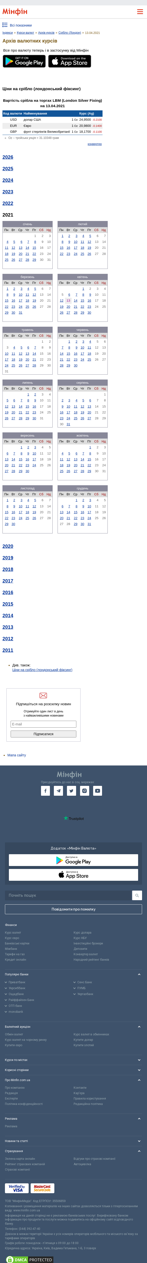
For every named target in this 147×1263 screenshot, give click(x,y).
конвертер (95, 144)
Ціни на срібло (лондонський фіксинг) (42, 670)
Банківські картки (17, 943)
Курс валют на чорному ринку (26, 1040)
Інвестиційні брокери (88, 943)
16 (68, 248)
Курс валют (13, 932)
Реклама (11, 1126)
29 (34, 260)
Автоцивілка (82, 1164)
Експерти (11, 1098)
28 (27, 260)
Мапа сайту (16, 755)
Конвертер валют (86, 954)
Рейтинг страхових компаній (25, 1164)
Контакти (80, 1087)
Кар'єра (79, 1093)
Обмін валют (14, 1034)
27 (20, 260)
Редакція (11, 1093)
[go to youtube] (97, 791)
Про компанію (14, 1087)
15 (34, 248)
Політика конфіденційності (24, 1104)
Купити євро (13, 1045)
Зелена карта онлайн (20, 1158)
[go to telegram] (58, 791)
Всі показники (21, 25)
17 (75, 248)
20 (20, 254)
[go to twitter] (71, 791)
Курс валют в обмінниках (91, 1034)
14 (27, 248)
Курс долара (82, 932)
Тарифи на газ (15, 954)
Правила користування (90, 1098)
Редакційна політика (88, 1104)
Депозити (80, 949)
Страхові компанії (17, 1169)
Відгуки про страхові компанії (94, 1158)
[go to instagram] (84, 791)
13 (20, 248)
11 (6, 248)
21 (27, 254)
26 (13, 260)
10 (75, 242)
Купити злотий (84, 1045)
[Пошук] (137, 895)
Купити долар (83, 1040)
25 (6, 260)
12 (13, 248)
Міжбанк (11, 949)
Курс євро (12, 938)
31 (20, 312)
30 (13, 312)
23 (68, 254)
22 (34, 254)
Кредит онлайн (15, 959)
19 (13, 254)
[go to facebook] (45, 791)
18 (6, 254)
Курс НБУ (80, 938)
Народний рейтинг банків (91, 959)
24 (75, 254)
